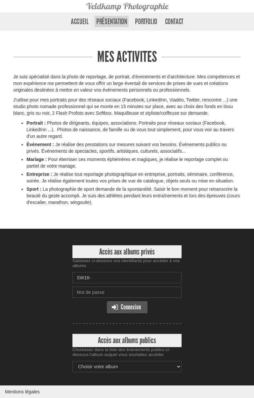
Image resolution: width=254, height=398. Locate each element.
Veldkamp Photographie (127, 6)
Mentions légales (22, 391)
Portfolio (146, 22)
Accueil (79, 22)
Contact (174, 22)
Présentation (111, 22)
